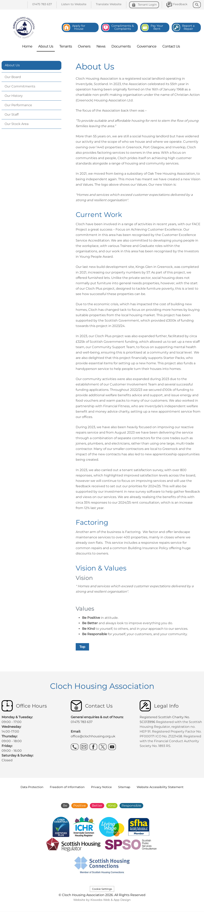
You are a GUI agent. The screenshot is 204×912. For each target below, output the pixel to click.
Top (82, 647)
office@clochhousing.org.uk (93, 736)
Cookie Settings (102, 888)
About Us (12, 65)
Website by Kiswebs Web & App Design (102, 900)
